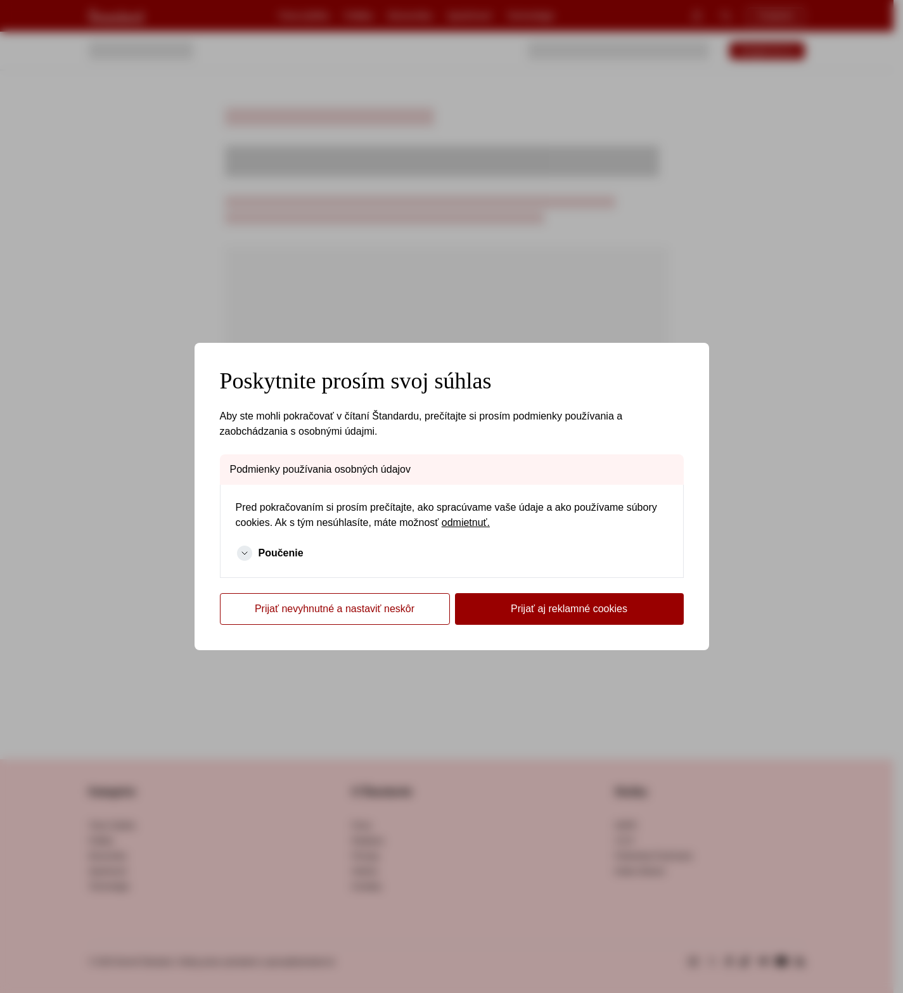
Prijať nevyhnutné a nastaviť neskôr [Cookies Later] (334, 608)
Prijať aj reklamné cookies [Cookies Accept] (569, 608)
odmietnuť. (466, 522)
